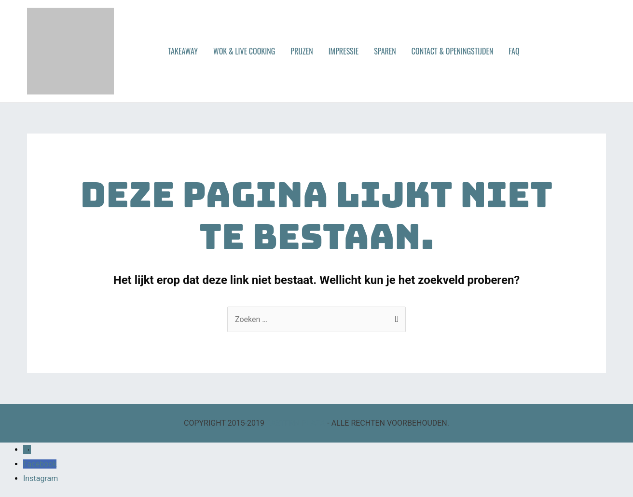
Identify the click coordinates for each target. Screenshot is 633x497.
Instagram (40, 478)
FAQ (514, 51)
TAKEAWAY (183, 51)
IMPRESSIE (344, 51)
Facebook (39, 464)
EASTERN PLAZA (295, 423)
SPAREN (385, 51)
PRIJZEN (301, 51)
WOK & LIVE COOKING (244, 51)
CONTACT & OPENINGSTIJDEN (453, 51)
